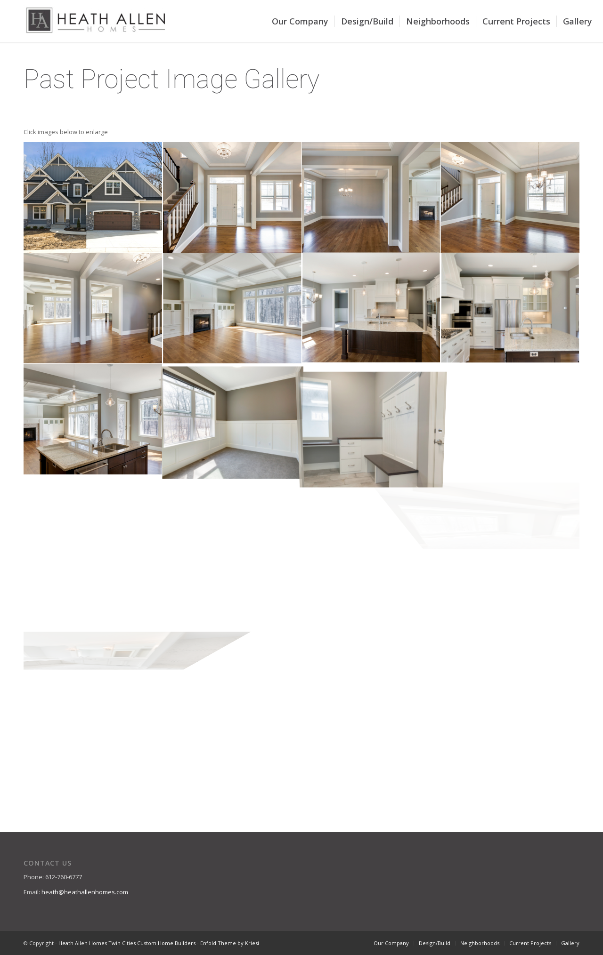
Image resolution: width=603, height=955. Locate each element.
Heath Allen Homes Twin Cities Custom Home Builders (127, 943)
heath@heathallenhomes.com (84, 892)
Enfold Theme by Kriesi (229, 943)
